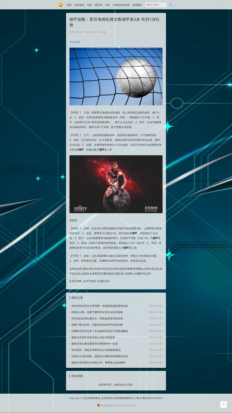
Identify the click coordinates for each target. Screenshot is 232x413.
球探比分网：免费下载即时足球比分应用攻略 (97, 312)
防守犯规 (89, 281)
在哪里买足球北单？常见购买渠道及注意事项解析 (99, 331)
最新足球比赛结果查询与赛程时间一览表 (94, 343)
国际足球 (103, 281)
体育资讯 (79, 4)
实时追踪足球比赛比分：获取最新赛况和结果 (97, 318)
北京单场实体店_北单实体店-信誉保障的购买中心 (109, 398)
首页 (69, 4)
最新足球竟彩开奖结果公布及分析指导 (93, 337)
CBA (107, 4)
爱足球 (98, 4)
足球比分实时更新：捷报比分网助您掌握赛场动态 (99, 356)
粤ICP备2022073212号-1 (149, 398)
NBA (89, 4)
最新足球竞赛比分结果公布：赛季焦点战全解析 (98, 362)
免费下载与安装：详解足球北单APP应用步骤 (97, 324)
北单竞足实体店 (121, 4)
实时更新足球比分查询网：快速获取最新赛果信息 (99, 306)
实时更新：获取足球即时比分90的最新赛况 (96, 350)
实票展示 (137, 4)
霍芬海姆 (74, 42)
